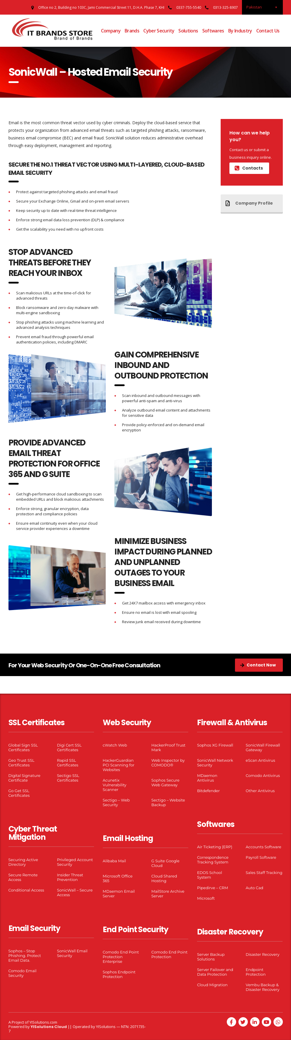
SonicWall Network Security (215, 762)
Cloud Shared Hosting (164, 878)
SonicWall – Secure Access (75, 892)
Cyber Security (158, 30)
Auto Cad (254, 887)
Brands (132, 30)
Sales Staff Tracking (264, 872)
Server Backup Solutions (210, 956)
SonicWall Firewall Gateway (263, 747)
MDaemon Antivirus (207, 777)
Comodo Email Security (22, 973)
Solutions (188, 30)
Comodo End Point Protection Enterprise (121, 957)
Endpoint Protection (256, 972)
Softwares (213, 30)
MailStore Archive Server (167, 893)
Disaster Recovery (262, 954)
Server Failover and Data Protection (215, 972)
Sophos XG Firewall (215, 745)
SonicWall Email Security (72, 953)
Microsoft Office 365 (118, 878)
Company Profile (249, 203)
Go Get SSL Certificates (19, 793)
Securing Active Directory (23, 862)
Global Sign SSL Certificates (23, 747)
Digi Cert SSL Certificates (69, 747)
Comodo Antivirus (263, 775)
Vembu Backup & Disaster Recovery (262, 987)
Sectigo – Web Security (116, 802)
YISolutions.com (43, 1022)
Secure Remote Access (23, 877)
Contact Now (258, 665)
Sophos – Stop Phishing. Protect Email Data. (24, 956)
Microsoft (206, 898)
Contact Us (268, 30)
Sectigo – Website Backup (168, 802)
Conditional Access (26, 890)
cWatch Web (115, 745)
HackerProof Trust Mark (168, 747)
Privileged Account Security (75, 862)
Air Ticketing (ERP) (214, 846)
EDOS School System (209, 875)
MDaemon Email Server (119, 893)
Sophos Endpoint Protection (119, 974)
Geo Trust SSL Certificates (21, 762)
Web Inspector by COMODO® (167, 762)
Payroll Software (261, 857)
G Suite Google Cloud (165, 863)
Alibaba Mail (114, 860)
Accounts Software (263, 846)
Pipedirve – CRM (212, 887)
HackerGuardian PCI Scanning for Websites (119, 765)
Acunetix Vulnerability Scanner (114, 785)
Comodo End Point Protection (169, 954)
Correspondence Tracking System (213, 859)
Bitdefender (208, 790)
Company (111, 30)
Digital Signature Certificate (24, 777)
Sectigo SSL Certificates (68, 777)
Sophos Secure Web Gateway (165, 782)
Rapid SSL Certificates (67, 762)
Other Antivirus (260, 790)
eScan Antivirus (260, 760)
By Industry (240, 30)
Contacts (249, 168)
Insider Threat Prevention (70, 877)
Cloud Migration (212, 984)
